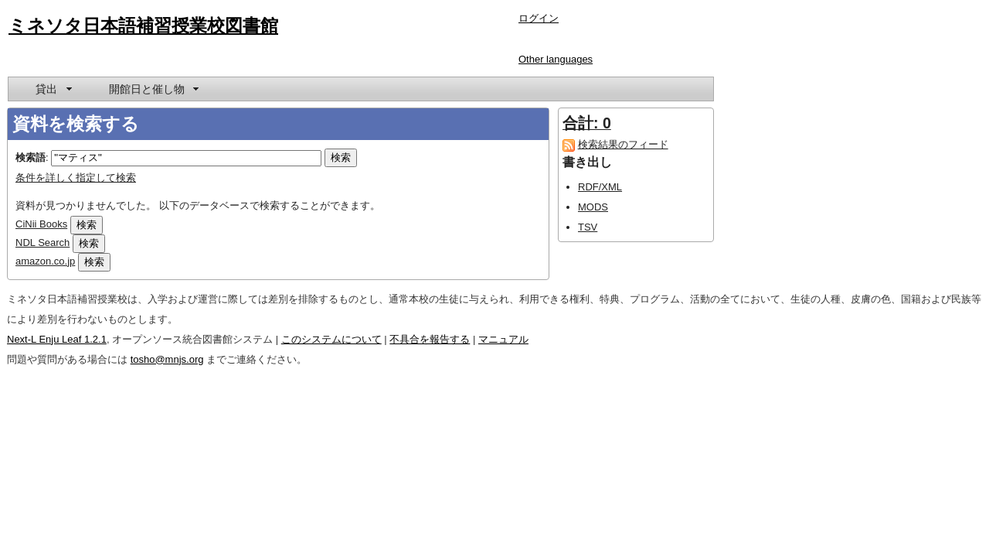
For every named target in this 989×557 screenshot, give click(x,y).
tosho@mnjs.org (167, 359)
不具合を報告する (429, 339)
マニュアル (503, 339)
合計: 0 (586, 123)
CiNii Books (41, 224)
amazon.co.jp (45, 261)
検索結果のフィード (623, 144)
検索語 (30, 157)
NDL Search (42, 242)
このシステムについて (331, 339)
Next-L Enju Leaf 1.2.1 (57, 339)
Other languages (555, 59)
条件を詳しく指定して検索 (75, 177)
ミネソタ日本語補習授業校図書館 (143, 25)
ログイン (538, 18)
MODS (593, 207)
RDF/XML (600, 187)
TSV (587, 227)
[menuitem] (52, 89)
